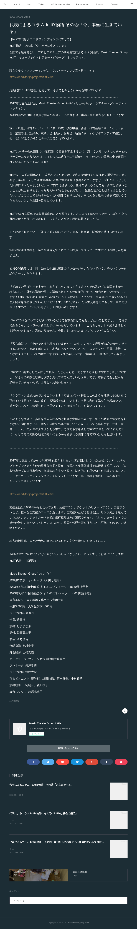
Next (29, 4)
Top (5, 4)
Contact (114, 4)
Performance (82, 4)
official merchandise (60, 4)
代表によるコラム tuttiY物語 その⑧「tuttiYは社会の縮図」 (43, 813)
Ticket (41, 4)
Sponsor (100, 4)
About (17, 4)
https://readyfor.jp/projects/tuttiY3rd (31, 77)
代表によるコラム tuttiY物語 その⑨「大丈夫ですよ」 (41, 784)
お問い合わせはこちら (68, 748)
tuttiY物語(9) (14, 701)
